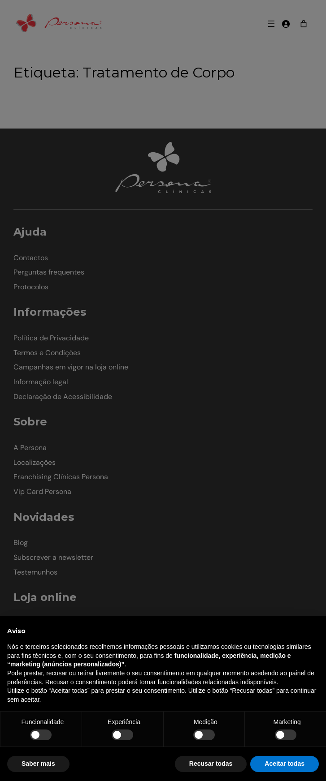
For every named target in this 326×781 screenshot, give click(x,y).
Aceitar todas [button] (284, 763)
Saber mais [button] (38, 763)
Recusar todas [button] (210, 763)
